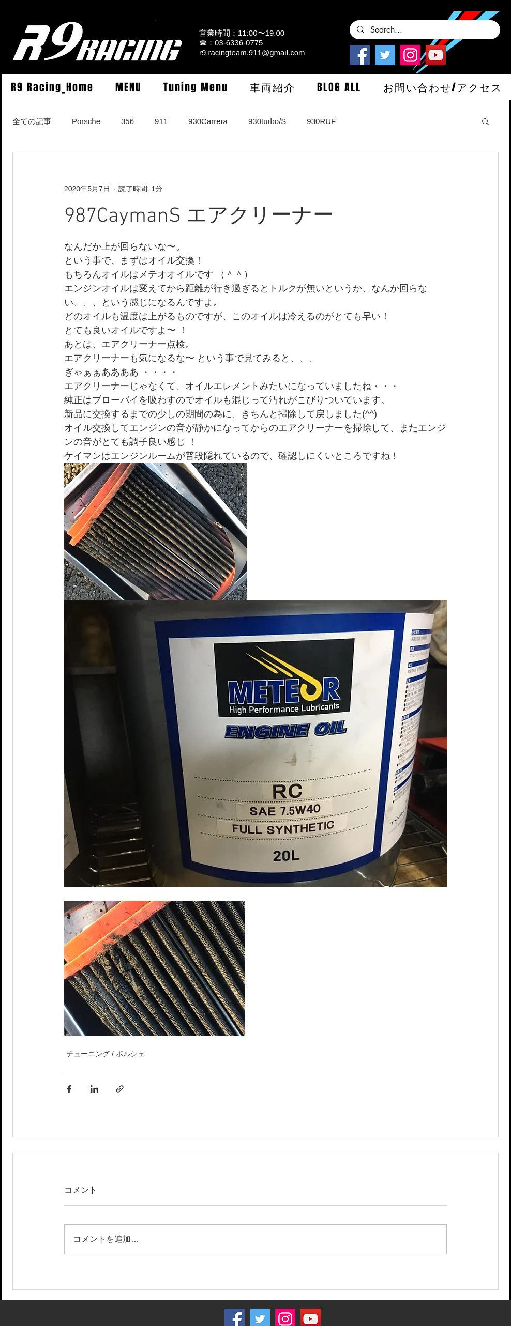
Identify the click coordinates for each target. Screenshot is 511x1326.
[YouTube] (436, 55)
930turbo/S (267, 121)
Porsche (86, 121)
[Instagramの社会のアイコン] (410, 55)
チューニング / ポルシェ (105, 1054)
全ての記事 (31, 121)
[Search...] (424, 30)
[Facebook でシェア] (69, 1089)
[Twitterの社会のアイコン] (385, 55)
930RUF (321, 121)
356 (127, 121)
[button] (128, 87)
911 (161, 121)
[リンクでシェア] (120, 1089)
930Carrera (208, 121)
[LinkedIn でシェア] (94, 1089)
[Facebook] (360, 55)
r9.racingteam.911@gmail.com (252, 52)
